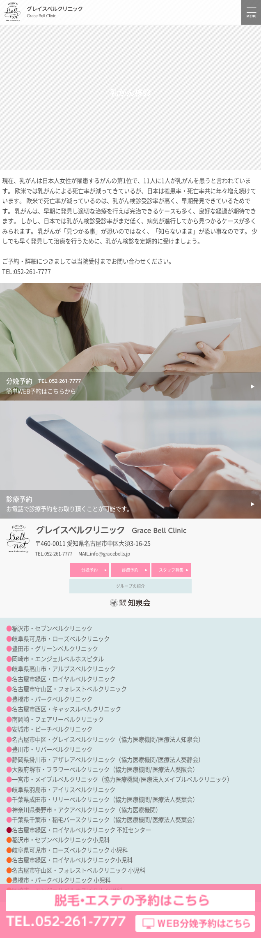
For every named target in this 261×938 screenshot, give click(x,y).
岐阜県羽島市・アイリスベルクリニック (63, 790)
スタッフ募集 (171, 570)
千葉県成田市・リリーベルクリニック (61, 800)
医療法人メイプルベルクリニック (184, 779)
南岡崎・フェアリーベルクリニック (58, 719)
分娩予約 (89, 570)
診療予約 (130, 570)
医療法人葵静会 (178, 760)
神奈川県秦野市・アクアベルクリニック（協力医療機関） (86, 810)
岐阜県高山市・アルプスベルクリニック (63, 669)
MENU (251, 12)
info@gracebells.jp (110, 553)
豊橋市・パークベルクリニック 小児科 (61, 880)
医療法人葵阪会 (172, 770)
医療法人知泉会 (178, 740)
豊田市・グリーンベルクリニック (55, 649)
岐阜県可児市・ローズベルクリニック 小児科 (70, 850)
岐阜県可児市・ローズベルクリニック (61, 639)
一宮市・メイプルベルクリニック (55, 779)
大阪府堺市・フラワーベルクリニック (61, 770)
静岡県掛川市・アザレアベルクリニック (63, 760)
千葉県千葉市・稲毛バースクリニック (61, 820)
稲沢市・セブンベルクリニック (52, 628)
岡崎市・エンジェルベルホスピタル (58, 659)
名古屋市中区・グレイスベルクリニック (63, 740)
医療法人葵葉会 (172, 800)
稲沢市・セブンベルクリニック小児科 (61, 840)
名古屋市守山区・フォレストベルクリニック (69, 689)
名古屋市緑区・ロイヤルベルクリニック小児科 (72, 860)
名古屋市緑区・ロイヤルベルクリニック (63, 679)
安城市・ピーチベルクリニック (52, 729)
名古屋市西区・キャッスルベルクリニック (66, 709)
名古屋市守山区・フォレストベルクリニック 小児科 (78, 870)
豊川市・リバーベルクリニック (52, 749)
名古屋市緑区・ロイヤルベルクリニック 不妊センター (81, 830)
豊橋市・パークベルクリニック (52, 699)
